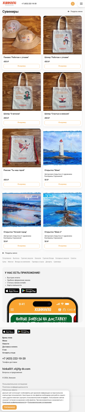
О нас (4, 350)
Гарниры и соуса (38, 262)
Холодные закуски (62, 258)
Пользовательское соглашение (14, 384)
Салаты (73, 258)
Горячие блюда (48, 258)
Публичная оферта (9, 390)
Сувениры (57, 262)
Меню (4, 341)
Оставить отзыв (8, 353)
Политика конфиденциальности (15, 387)
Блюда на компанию (22, 262)
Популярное (6, 258)
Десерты (49, 262)
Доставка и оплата (9, 347)
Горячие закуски (27, 258)
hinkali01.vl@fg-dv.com (16, 368)
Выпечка (16, 258)
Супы (4, 262)
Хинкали (38, 258)
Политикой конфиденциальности (14, 402)
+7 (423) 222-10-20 (29, 4)
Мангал (10, 262)
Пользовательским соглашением (40, 402)
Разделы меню (77, 11)
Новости (5, 344)
